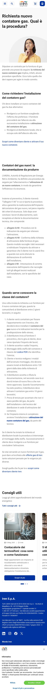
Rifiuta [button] (12, 683)
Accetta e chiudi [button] (34, 683)
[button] (5, 3)
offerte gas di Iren (34, 455)
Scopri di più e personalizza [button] (23, 688)
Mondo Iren (7, 642)
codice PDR (22, 352)
